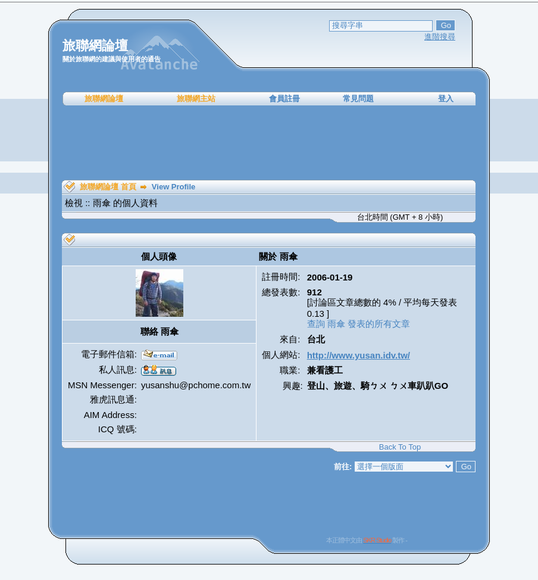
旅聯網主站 (196, 98)
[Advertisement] (269, 143)
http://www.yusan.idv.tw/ (358, 355)
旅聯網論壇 (104, 98)
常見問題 (358, 98)
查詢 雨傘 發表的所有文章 (358, 324)
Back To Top (400, 446)
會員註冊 (284, 98)
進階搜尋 (439, 36)
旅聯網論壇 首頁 (108, 186)
